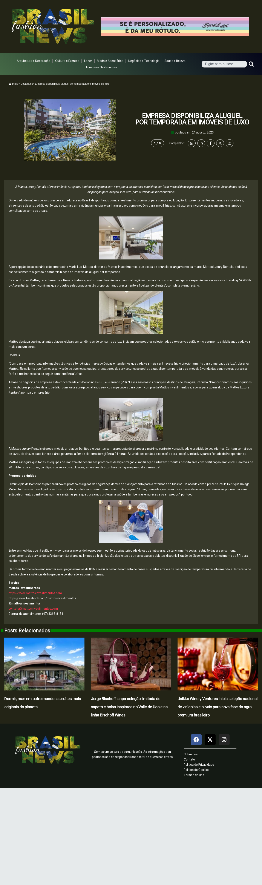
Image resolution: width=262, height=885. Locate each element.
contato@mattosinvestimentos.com (33, 608)
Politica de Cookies (197, 769)
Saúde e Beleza (174, 61)
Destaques (27, 83)
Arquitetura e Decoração (33, 61)
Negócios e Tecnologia (143, 61)
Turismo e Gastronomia (101, 67)
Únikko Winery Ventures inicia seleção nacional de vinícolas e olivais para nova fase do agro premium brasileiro (217, 706)
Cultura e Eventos (67, 61)
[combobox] (224, 64)
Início (13, 83)
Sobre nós (191, 754)
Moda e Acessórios (110, 61)
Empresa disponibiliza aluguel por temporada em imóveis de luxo (192, 119)
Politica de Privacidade (199, 764)
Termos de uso (194, 775)
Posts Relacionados (27, 631)
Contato (189, 759)
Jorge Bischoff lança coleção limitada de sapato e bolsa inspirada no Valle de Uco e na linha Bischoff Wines (129, 706)
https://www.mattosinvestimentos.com (35, 593)
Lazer (88, 61)
